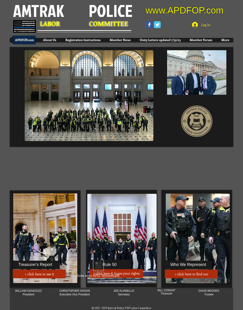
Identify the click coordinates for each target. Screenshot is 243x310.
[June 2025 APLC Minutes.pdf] (98, 268)
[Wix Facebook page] (149, 24)
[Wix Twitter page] (157, 24)
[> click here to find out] (191, 274)
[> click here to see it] (39, 274)
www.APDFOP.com (185, 10)
